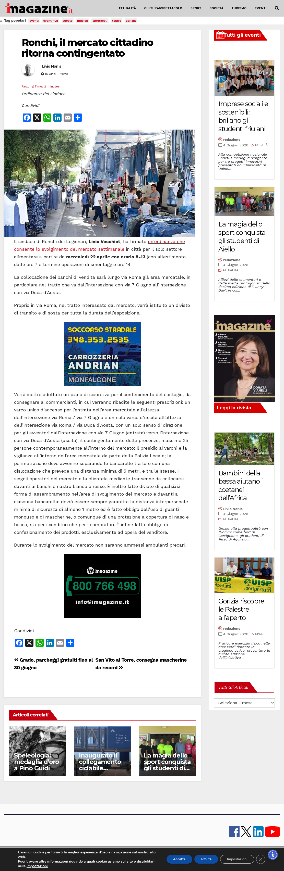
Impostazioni (235, 859)
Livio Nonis (51, 66)
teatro (116, 20)
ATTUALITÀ (127, 8)
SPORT (196, 8)
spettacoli (100, 20)
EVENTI (261, 8)
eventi (34, 20)
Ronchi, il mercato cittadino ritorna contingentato (87, 47)
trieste (68, 20)
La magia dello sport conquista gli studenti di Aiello (167, 765)
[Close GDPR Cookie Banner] (260, 859)
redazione (231, 139)
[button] (277, 8)
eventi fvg (50, 20)
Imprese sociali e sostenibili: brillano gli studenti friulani (243, 116)
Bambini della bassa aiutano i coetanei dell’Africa (240, 485)
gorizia (131, 20)
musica (82, 20)
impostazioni (56, 866)
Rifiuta (202, 859)
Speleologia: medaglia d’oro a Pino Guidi (36, 762)
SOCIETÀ (216, 8)
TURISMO (239, 8)
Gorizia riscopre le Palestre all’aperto (241, 609)
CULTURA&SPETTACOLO (163, 8)
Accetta (173, 859)
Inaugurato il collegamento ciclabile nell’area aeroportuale (100, 768)
